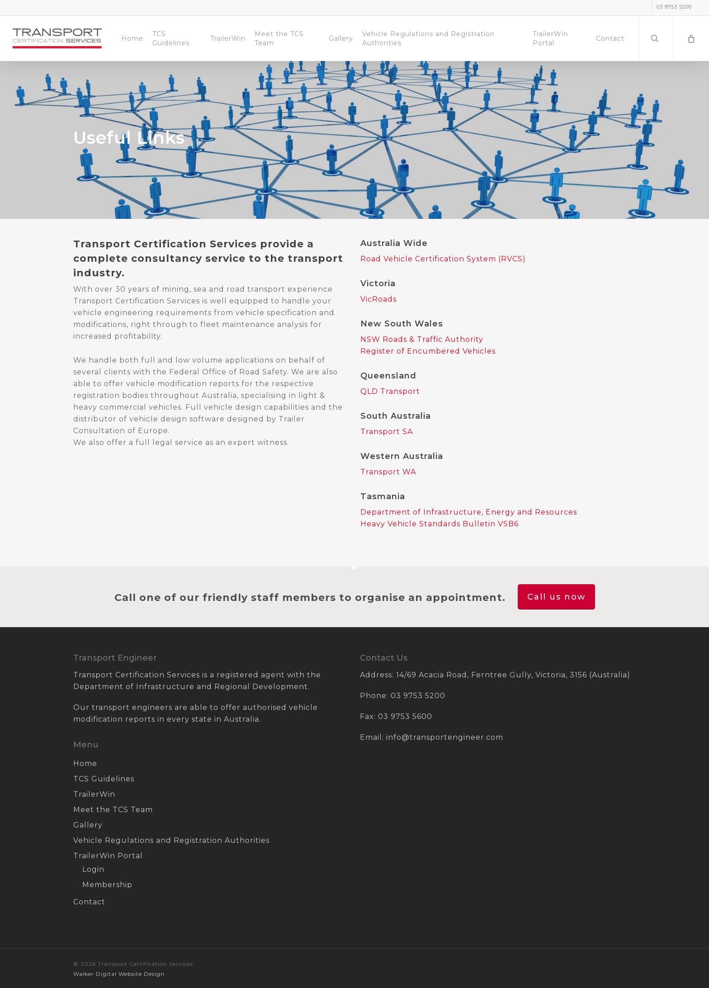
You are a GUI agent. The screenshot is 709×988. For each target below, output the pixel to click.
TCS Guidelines (103, 779)
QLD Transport (390, 391)
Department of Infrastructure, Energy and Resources (468, 512)
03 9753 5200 (418, 695)
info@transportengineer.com (444, 737)
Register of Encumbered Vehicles (428, 351)
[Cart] (691, 38)
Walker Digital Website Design (119, 973)
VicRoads (378, 299)
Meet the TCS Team (113, 809)
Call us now (556, 597)
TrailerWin (94, 794)
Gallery (88, 825)
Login (93, 869)
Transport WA (388, 472)
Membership (107, 884)
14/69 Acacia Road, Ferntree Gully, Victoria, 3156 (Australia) (513, 675)
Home (85, 763)
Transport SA (386, 431)
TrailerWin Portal (108, 855)
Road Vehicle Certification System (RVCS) (443, 259)
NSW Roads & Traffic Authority (421, 339)
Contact (89, 902)
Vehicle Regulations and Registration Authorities (171, 840)
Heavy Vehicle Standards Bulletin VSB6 (439, 524)
